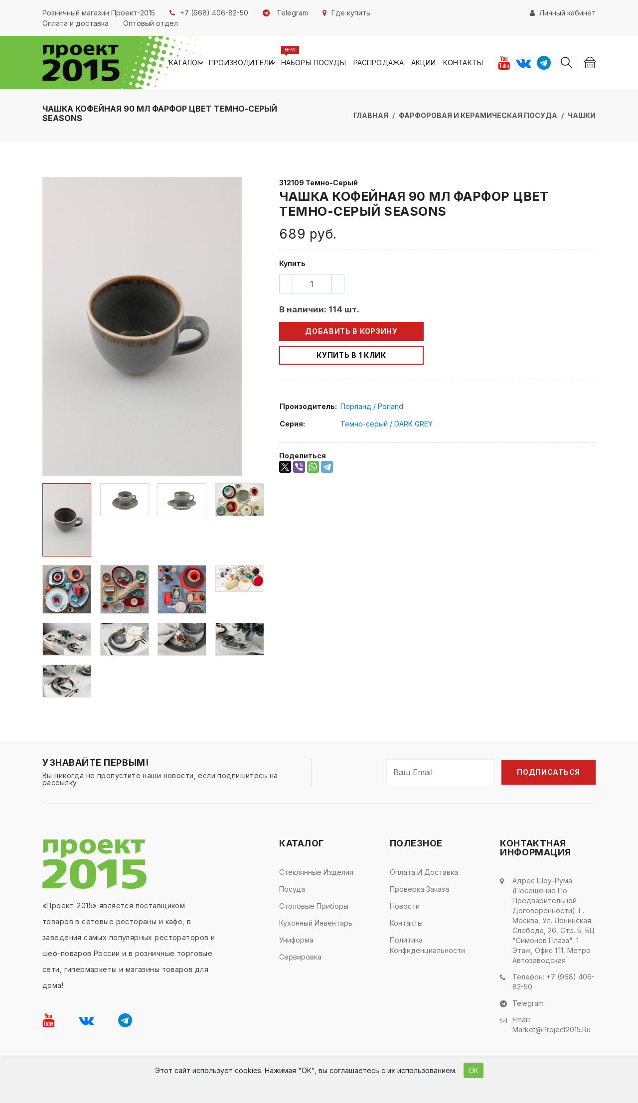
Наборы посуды (313, 62)
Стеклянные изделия (316, 872)
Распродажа (378, 62)
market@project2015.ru (551, 1029)
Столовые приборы (313, 906)
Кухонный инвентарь (315, 923)
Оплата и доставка (424, 872)
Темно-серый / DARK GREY (386, 423)
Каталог (187, 62)
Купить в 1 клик (351, 355)
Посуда (292, 889)
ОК (473, 1070)
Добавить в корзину (351, 331)
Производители (244, 62)
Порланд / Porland (371, 406)
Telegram (528, 1003)
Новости (405, 906)
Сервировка (300, 957)
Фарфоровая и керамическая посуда (478, 115)
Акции (423, 62)
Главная (370, 115)
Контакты (463, 62)
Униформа (296, 940)
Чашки (582, 115)
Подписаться (548, 772)
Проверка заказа (419, 889)
